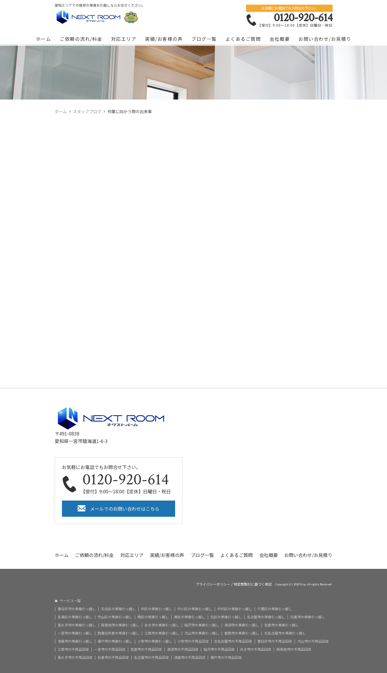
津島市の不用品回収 (189, 657)
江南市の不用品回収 (73, 649)
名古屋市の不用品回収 (151, 657)
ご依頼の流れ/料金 (81, 38)
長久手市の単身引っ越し (77, 625)
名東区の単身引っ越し (75, 617)
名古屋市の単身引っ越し (266, 617)
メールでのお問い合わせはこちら (124, 508)
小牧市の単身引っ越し (154, 641)
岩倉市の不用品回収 (146, 649)
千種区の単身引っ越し (274, 609)
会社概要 (279, 38)
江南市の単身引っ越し (161, 633)
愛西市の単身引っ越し (241, 633)
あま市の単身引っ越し (161, 625)
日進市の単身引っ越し (307, 617)
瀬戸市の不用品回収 (226, 657)
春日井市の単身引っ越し (77, 609)
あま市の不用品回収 (255, 649)
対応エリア (124, 38)
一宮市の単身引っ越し (75, 633)
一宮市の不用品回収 (109, 649)
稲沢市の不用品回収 (219, 649)
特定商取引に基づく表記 (253, 584)
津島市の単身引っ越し (75, 641)
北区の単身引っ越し (226, 617)
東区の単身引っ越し (189, 617)
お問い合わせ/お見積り (324, 38)
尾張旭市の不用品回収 (293, 649)
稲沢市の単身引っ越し (201, 625)
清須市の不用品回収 (182, 649)
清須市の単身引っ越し (241, 625)
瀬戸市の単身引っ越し (115, 641)
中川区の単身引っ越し (194, 609)
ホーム (43, 38)
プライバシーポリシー (213, 584)
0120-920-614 (303, 17)
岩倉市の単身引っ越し (281, 625)
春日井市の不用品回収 (274, 641)
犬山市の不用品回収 (313, 641)
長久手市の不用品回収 (75, 657)
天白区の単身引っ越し (118, 609)
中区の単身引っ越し (156, 609)
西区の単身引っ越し (153, 617)
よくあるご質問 (243, 38)
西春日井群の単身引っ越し (118, 633)
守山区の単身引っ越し (115, 617)
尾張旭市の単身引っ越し (120, 625)
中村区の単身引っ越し (234, 609)
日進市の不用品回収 (113, 657)
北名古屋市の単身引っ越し (285, 633)
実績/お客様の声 (164, 38)
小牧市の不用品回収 (193, 641)
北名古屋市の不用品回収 (233, 641)
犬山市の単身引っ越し (201, 633)
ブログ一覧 (204, 38)
